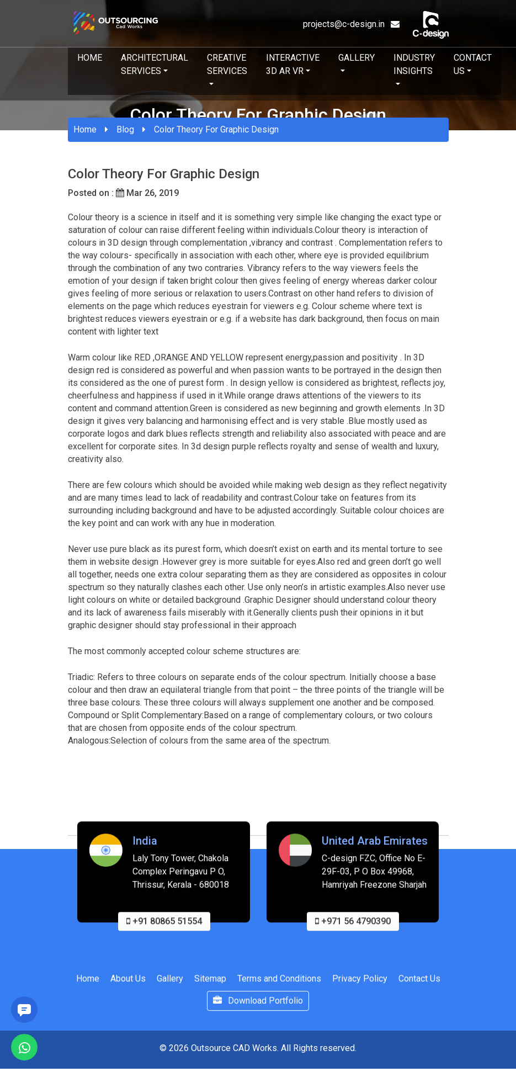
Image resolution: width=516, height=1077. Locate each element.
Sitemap (210, 983)
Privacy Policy (359, 983)
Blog (125, 129)
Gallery (356, 57)
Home (89, 57)
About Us (128, 983)
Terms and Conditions (279, 983)
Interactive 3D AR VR (293, 64)
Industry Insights (414, 64)
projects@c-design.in (351, 24)
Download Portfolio (258, 1005)
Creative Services (227, 64)
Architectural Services (154, 64)
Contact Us (473, 64)
